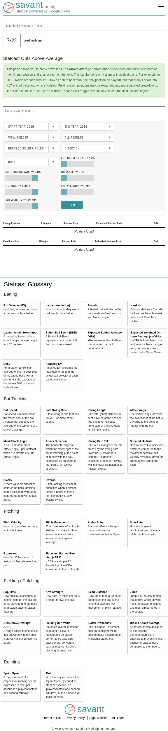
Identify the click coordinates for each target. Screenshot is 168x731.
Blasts (8, 480)
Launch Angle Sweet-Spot (20, 332)
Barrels (92, 305)
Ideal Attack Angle (15, 441)
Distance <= (18, 186)
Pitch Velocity (12, 522)
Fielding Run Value (58, 623)
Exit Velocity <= (21, 200)
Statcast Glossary (28, 284)
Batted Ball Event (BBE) (61, 332)
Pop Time (10, 592)
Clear (72, 205)
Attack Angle (138, 410)
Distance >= (72, 172)
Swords (51, 480)
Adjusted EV (54, 363)
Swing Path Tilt (98, 441)
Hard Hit (136, 305)
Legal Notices (98, 718)
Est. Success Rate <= (23, 172)
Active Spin (95, 522)
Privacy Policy (76, 718)
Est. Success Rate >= (78, 158)
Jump (133, 592)
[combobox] (84, 25)
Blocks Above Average (144, 623)
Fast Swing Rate (56, 410)
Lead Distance (97, 592)
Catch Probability (99, 623)
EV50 (7, 363)
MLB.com (118, 718)
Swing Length (97, 410)
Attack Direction (56, 441)
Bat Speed (10, 410)
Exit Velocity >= (76, 186)
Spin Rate (136, 522)
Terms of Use (53, 718)
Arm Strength (54, 592)
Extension (10, 553)
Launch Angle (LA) (58, 305)
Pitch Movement (56, 522)
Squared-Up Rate (141, 441)
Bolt (48, 673)
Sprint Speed (12, 673)
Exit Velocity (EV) (15, 305)
